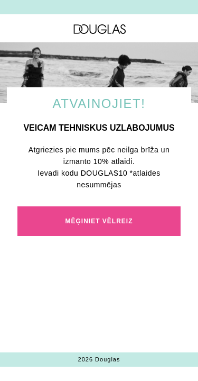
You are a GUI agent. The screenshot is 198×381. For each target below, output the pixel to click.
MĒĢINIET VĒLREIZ (99, 221)
